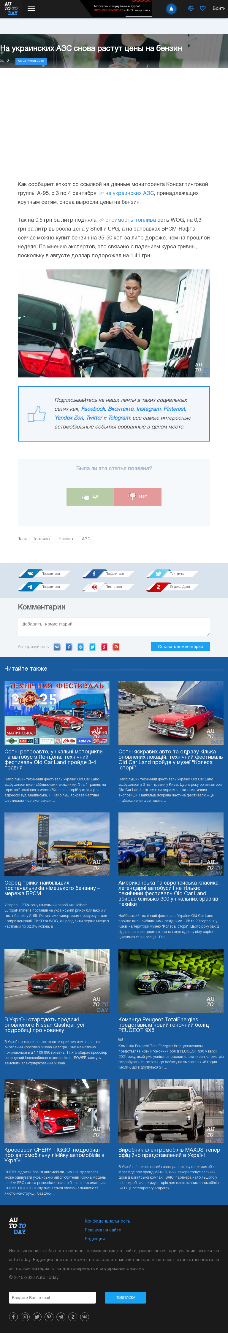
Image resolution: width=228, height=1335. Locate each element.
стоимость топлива (130, 220)
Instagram (148, 409)
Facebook (93, 409)
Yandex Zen (68, 418)
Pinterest (174, 409)
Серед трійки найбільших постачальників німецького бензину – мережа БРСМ (52, 890)
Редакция (95, 1241)
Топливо (41, 539)
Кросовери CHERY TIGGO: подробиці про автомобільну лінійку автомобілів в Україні (54, 1157)
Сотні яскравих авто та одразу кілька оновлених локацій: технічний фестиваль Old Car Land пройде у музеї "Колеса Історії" (170, 761)
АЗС (86, 539)
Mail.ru (80, 648)
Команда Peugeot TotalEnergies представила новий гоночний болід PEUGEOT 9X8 (163, 1027)
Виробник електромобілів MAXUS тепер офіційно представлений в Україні (169, 1155)
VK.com (57, 648)
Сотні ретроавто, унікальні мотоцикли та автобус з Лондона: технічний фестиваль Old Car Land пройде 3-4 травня (53, 761)
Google (116, 648)
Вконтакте (120, 409)
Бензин (66, 539)
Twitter (94, 418)
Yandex (104, 648)
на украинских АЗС (129, 193)
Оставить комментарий (180, 648)
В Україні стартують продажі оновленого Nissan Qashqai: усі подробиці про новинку (44, 1027)
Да (90, 496)
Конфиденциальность (107, 1223)
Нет (137, 496)
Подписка (125, 1299)
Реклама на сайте (103, 1232)
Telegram (118, 418)
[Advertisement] (114, 130)
